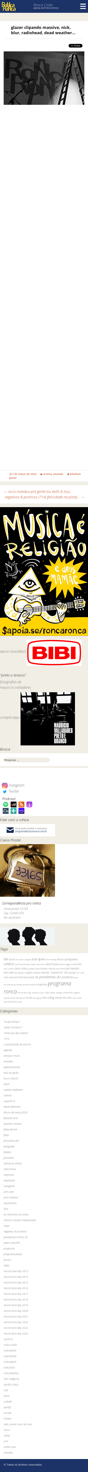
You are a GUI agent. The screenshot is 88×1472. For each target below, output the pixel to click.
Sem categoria (11, 1379)
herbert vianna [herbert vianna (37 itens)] (47, 968)
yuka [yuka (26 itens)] (20, 1001)
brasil (7, 1084)
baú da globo (11, 1072)
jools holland (11, 1197)
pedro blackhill (12, 1242)
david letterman (12, 1106)
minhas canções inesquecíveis (20, 1220)
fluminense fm (11, 1140)
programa (9, 1248)
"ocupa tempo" (12, 1021)
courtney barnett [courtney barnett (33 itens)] (22, 964)
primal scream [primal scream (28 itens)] (29, 984)
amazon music (12, 1055)
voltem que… (10, 1447)
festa (6, 1135)
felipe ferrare (10, 1129)
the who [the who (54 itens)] (67, 997)
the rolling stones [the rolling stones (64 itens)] (52, 997)
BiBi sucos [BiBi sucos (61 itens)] (9, 959)
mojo (6, 1225)
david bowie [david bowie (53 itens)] (52, 964)
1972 (7, 1038)
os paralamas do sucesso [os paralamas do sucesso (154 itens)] (54, 977)
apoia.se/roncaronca (45, 8)
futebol (7, 1152)
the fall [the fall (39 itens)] (28, 997)
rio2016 (8, 1339)
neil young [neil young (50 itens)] (69, 972)
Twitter (10, 791)
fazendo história (12, 1123)
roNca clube (10, 1345)
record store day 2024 (16, 1333)
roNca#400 (10, 1350)
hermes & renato (13, 1163)
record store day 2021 (16, 1316)
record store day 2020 (16, 1311)
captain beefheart (13, 1089)
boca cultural (11, 1078)
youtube (58, 474)
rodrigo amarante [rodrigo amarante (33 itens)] (64, 992)
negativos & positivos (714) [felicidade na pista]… (44, 497)
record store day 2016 (16, 1288)
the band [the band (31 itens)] (20, 997)
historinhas (10, 1169)
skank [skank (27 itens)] (12, 998)
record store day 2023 (16, 1328)
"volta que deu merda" (16, 1033)
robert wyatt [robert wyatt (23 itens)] (50, 992)
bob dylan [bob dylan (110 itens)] (38, 959)
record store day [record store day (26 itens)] (24, 992)
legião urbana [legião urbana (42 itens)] (33, 972)
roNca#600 (10, 1362)
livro (6, 1208)
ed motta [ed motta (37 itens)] (76, 964)
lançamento (10, 1203)
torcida (7, 1413)
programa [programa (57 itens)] (41, 984)
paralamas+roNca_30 (16, 1237)
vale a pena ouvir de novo (18, 1424)
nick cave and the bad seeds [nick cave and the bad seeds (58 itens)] (19, 977)
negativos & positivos (15, 1231)
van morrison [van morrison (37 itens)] (10, 1001)
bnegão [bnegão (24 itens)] (28, 959)
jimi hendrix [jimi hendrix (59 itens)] (72, 968)
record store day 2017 (16, 1294)
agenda (8, 1050)
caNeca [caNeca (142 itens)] (9, 964)
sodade (8, 1401)
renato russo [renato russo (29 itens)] (38, 992)
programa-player (13, 1254)
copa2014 (9, 1101)
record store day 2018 (16, 1299)
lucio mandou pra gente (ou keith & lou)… (38, 491)
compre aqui (10, 717)
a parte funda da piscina (17, 1044)
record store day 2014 (16, 1277)
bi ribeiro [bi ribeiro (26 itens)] (20, 959)
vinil (6, 1441)
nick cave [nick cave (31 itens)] (80, 972)
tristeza (7, 1418)
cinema (47, 474)
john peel (9, 1191)
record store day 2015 (16, 1282)
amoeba (8, 1061)
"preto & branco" (13, 1027)
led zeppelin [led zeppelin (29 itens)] (19, 972)
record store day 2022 (16, 1322)
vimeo (7, 1435)
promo (7, 1260)
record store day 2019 (16, 1305)
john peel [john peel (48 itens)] (9, 972)
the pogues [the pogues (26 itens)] (37, 998)
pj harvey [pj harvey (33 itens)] (18, 984)
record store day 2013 (16, 1271)
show (7, 1396)
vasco (7, 1430)
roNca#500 (10, 1356)
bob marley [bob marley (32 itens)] (51, 959)
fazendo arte (10, 1118)
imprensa (9, 1174)
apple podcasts (12, 1067)
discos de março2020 (15, 1112)
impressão (9, 1180)
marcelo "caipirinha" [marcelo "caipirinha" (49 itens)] (52, 972)
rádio (7, 1265)
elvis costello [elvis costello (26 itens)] (9, 968)
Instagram (13, 785)
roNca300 (9, 1367)
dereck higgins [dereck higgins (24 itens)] (65, 964)
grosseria (9, 1157)
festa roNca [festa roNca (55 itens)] (21, 968)
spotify (7, 1407)
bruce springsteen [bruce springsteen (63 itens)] (67, 959)
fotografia (9, 1146)
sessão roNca (11, 1384)
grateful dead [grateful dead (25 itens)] (34, 968)
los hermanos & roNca (16, 1214)
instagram (9, 1186)
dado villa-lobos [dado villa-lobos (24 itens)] (38, 964)
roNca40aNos (11, 1373)
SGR (6, 1390)
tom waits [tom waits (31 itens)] (77, 997)
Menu (83, 6)
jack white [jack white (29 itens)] (60, 968)
